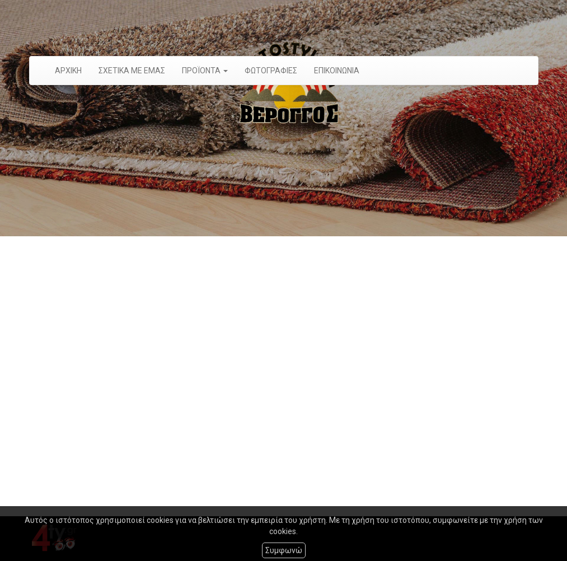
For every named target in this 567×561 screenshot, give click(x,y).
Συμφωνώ (283, 550)
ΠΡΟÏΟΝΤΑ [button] (205, 70)
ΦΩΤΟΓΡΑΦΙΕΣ (271, 70)
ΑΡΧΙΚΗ (68, 70)
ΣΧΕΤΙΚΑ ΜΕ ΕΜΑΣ (132, 70)
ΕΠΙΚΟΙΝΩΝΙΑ (336, 70)
